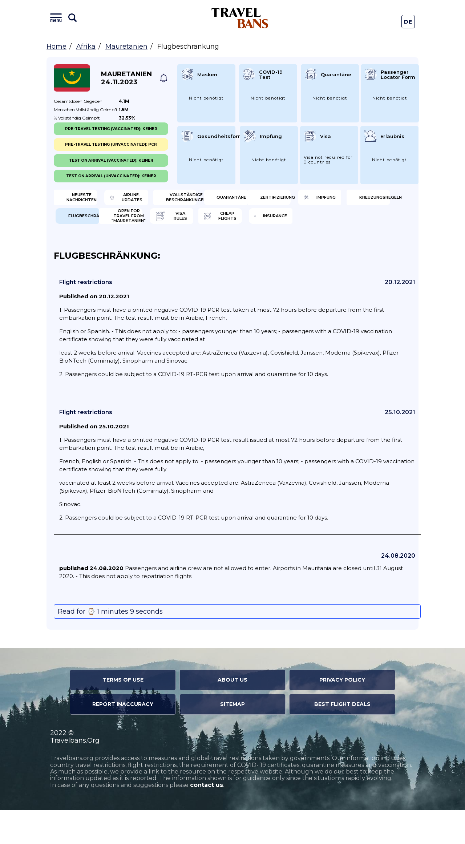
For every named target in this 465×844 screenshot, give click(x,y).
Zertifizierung (92, 223)
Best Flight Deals (342, 738)
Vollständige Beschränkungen (277, 200)
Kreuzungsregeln (278, 223)
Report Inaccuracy (122, 738)
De (408, 22)
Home (56, 47)
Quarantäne (365, 200)
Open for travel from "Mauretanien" (92, 247)
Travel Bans (239, 18)
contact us (206, 818)
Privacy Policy (342, 713)
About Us (232, 713)
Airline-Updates (185, 200)
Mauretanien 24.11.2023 (126, 78)
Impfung (175, 223)
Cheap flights (274, 247)
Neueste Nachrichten (92, 200)
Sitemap (232, 738)
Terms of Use (122, 713)
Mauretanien (126, 47)
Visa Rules (177, 247)
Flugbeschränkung (370, 223)
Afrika (86, 47)
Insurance (362, 247)
